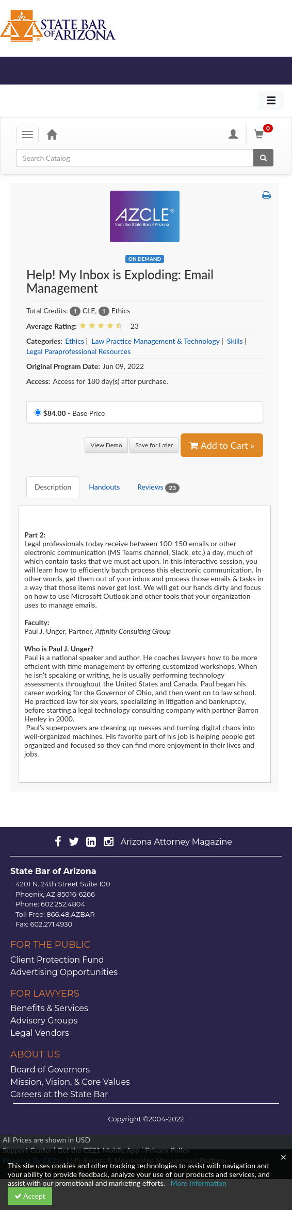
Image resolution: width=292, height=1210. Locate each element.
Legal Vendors (39, 1033)
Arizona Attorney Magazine (176, 842)
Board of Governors (50, 1069)
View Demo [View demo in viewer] (106, 445)
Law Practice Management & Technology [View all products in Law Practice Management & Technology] (155, 341)
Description (53, 486)
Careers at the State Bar (59, 1094)
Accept (29, 1195)
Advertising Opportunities (64, 972)
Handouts (104, 486)
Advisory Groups (43, 1021)
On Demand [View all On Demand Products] (144, 259)
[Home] (51, 134)
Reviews (158, 487)
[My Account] (233, 134)
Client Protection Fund (57, 960)
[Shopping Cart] (265, 134)
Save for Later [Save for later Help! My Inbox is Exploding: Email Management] (154, 445)
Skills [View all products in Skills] (235, 341)
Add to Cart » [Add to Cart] (221, 445)
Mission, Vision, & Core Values (70, 1082)
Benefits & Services (49, 1008)
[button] (266, 194)
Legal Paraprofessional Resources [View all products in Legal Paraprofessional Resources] (78, 351)
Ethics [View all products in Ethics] (74, 341)
